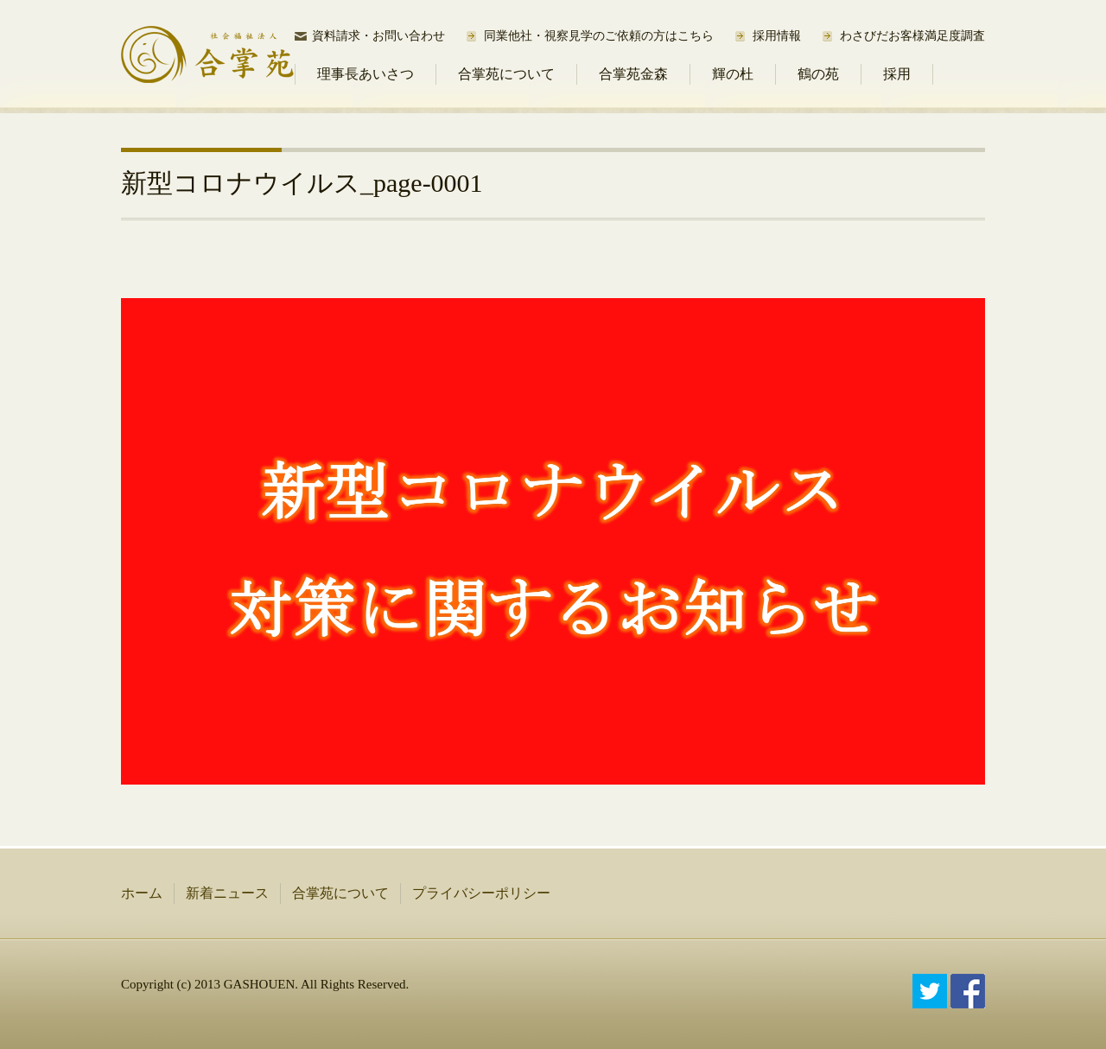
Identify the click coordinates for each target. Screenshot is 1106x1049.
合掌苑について (506, 74)
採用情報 (777, 35)
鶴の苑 (818, 74)
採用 (897, 74)
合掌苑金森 (633, 74)
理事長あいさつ (365, 74)
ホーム (141, 893)
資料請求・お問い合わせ (378, 35)
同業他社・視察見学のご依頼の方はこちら (599, 35)
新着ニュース (227, 893)
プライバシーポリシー (481, 893)
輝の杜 (732, 74)
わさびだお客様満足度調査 (912, 35)
